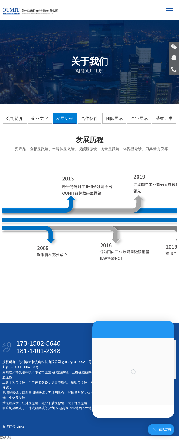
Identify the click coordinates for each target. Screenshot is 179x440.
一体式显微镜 (35, 408)
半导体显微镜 (38, 382)
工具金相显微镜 (13, 382)
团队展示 (114, 118)
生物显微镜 (17, 398)
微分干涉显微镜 (52, 403)
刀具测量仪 (56, 393)
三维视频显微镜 (83, 372)
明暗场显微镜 (12, 408)
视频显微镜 (60, 372)
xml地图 (76, 408)
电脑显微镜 (10, 393)
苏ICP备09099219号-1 (78, 362)
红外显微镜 (30, 403)
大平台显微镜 (77, 403)
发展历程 (64, 118)
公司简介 (14, 118)
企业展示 (139, 118)
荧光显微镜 (10, 403)
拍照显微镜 (79, 382)
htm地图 (89, 408)
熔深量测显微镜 (33, 393)
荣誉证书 (164, 118)
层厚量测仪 (76, 393)
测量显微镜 (59, 382)
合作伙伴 (89, 118)
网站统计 (6, 438)
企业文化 (39, 118)
